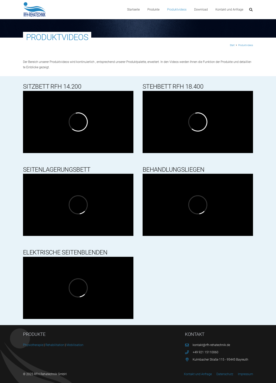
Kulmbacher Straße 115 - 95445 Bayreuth (220, 359)
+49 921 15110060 (205, 352)
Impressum (245, 374)
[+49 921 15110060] (189, 352)
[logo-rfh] (34, 9)
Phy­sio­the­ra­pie (33, 345)
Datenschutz (224, 374)
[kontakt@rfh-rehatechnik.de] (189, 345)
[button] (251, 9)
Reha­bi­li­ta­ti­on (54, 345)
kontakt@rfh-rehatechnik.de (211, 345)
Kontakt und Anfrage (198, 374)
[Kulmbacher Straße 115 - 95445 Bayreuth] (189, 359)
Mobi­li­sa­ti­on (75, 345)
